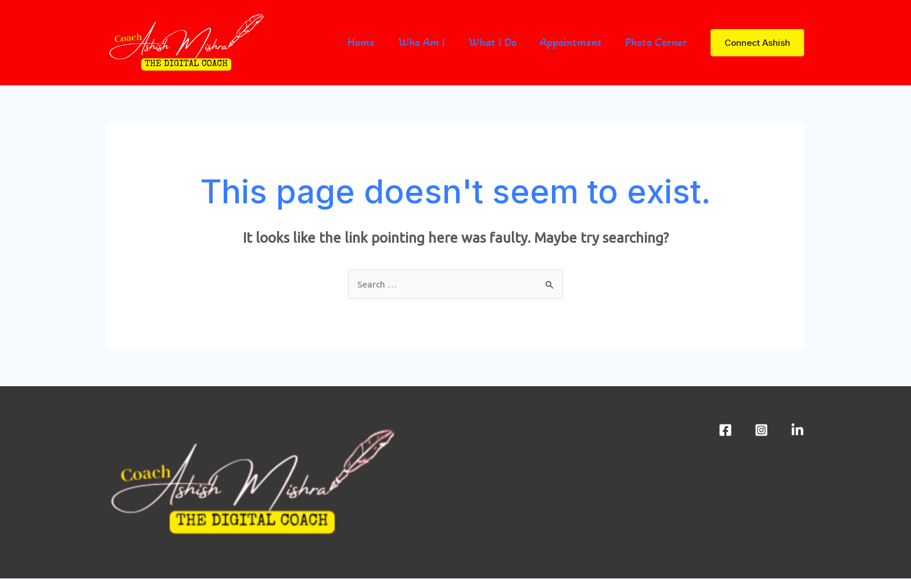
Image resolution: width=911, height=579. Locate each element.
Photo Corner (656, 42)
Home (361, 42)
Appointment (571, 42)
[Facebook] (725, 430)
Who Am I (421, 42)
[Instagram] (761, 430)
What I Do (492, 42)
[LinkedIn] (797, 430)
